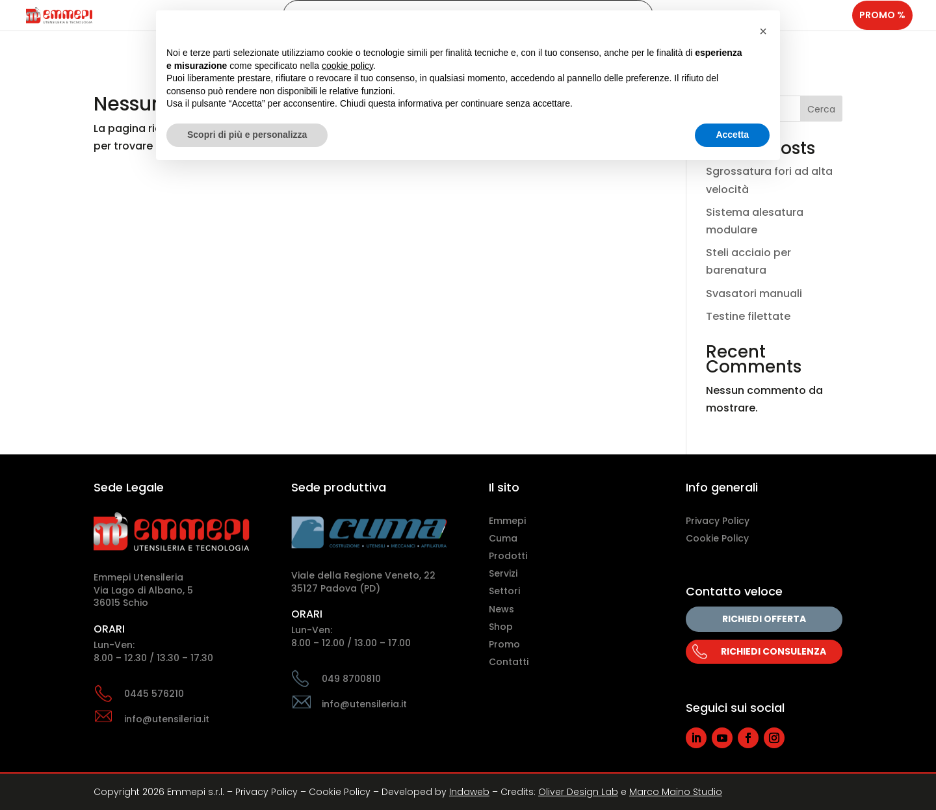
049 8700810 (351, 678)
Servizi (503, 573)
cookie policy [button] (347, 65)
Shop (501, 626)
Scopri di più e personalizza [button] (247, 134)
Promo (504, 644)
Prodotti (508, 555)
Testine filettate (748, 316)
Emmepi (507, 520)
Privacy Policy (717, 520)
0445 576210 (154, 693)
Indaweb (469, 791)
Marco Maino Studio (675, 791)
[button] (763, 31)
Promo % (882, 28)
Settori (504, 590)
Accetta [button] (732, 134)
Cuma (503, 538)
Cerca (821, 109)
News (501, 609)
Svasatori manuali (754, 293)
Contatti (508, 661)
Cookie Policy (717, 538)
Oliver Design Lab (578, 791)
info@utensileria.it (166, 718)
